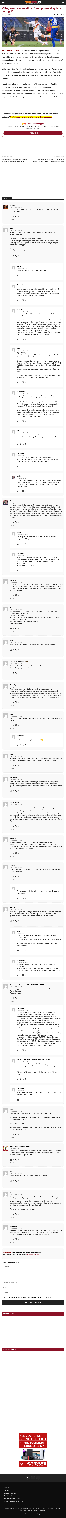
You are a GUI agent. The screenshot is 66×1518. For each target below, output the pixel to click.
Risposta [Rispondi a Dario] (12, 525)
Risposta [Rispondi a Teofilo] (12, 924)
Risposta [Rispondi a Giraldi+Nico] (12, 219)
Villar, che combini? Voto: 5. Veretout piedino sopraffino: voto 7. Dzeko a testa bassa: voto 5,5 (48, 160)
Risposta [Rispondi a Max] (12, 728)
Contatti (6, 1490)
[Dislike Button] (16, 216)
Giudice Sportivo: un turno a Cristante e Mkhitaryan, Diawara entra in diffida (14, 160)
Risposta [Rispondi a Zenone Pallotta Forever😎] (12, 676)
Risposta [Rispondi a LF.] (12, 1217)
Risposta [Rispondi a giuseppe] (12, 856)
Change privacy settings (33, 1514)
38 (62, 15)
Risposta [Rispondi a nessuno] (12, 598)
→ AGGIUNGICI (33, 133)
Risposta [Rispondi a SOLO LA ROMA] (12, 829)
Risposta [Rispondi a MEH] (12, 1137)
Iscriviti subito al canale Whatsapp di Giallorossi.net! (31, 117)
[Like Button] (11, 216)
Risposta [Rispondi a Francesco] (12, 1242)
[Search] (63, 2)
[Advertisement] (33, 180)
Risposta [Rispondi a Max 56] (12, 768)
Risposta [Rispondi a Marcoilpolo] (12, 705)
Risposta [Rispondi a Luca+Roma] (12, 794)
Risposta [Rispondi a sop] (12, 1184)
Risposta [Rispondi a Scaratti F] (12, 879)
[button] (3, 2)
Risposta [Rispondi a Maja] (12, 653)
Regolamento (8, 1496)
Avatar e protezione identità (13, 1501)
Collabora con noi (10, 1493)
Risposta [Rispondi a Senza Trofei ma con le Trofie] (12, 1162)
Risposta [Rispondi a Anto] (12, 631)
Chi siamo (7, 1488)
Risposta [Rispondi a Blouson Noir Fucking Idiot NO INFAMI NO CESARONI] (12, 1001)
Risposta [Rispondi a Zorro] (12, 259)
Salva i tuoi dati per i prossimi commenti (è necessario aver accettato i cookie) (27, 1297)
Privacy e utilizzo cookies (12, 1498)
